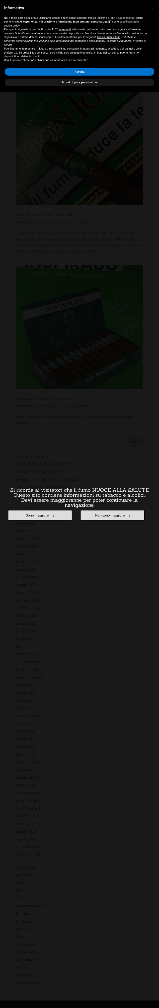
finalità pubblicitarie (109, 37)
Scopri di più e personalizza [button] (80, 82)
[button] (153, 8)
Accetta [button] (79, 71)
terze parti (65, 29)
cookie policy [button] (11, 25)
